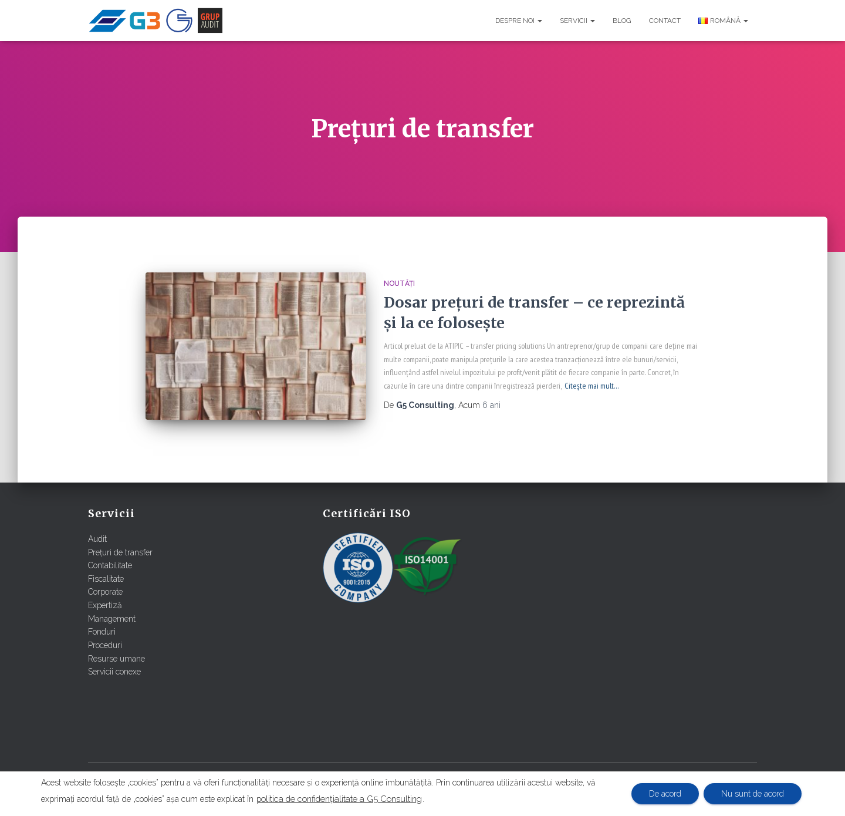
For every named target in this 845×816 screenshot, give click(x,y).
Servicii (577, 20)
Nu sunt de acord (752, 793)
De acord (665, 793)
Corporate (105, 591)
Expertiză (105, 605)
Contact (665, 20)
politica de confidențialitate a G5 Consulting (339, 799)
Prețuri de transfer (120, 552)
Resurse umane (116, 658)
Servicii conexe (114, 671)
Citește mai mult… (592, 385)
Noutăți (399, 283)
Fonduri (102, 631)
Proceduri (105, 645)
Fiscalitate (106, 579)
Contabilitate (110, 565)
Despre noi (518, 20)
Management (112, 618)
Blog (622, 20)
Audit (97, 539)
